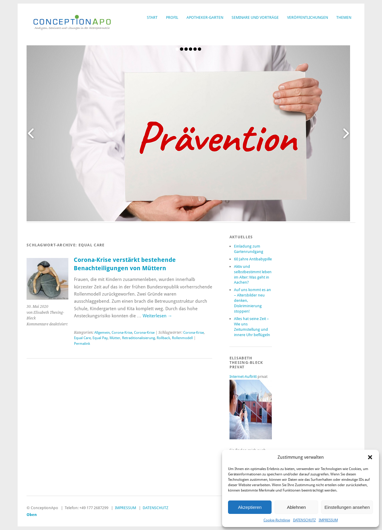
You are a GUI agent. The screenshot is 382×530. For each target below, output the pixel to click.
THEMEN (343, 17)
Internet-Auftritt (243, 376)
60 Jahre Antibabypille (253, 259)
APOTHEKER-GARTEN (205, 17)
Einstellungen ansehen (347, 507)
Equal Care (82, 338)
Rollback (163, 338)
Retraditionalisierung (138, 338)
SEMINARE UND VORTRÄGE (255, 17)
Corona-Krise (122, 332)
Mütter (115, 338)
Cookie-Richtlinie (277, 520)
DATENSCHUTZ (304, 520)
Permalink (82, 344)
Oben (32, 514)
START (152, 17)
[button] (370, 457)
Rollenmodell (182, 338)
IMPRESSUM (328, 520)
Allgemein (102, 332)
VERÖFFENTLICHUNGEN (307, 17)
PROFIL (172, 17)
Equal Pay (100, 338)
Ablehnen (296, 507)
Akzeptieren (249, 507)
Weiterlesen (157, 316)
